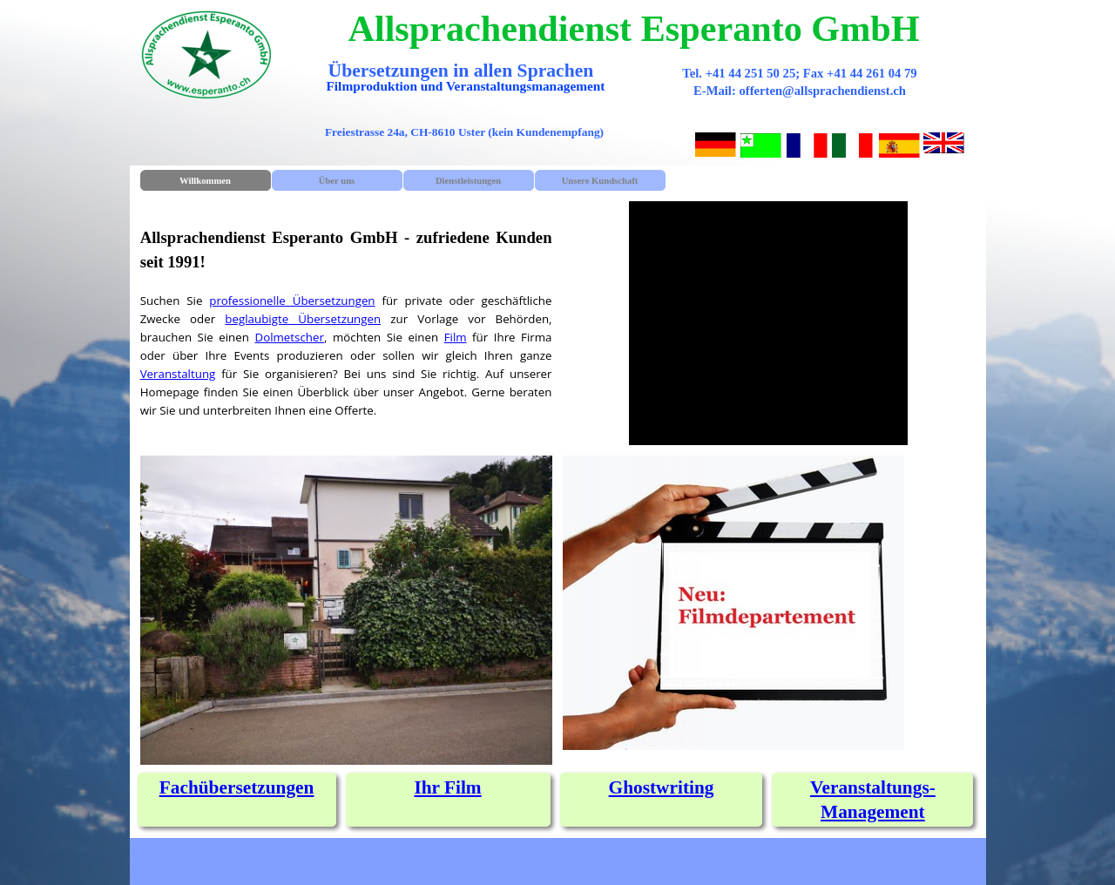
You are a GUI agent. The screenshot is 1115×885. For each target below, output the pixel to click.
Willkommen (205, 181)
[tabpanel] (346, 319)
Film (455, 337)
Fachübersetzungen (236, 787)
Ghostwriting (661, 787)
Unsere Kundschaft (600, 181)
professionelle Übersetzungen (292, 300)
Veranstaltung (178, 374)
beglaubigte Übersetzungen (303, 319)
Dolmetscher (288, 337)
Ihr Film (447, 787)
